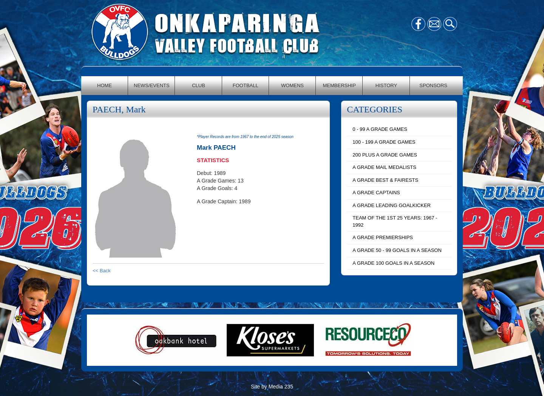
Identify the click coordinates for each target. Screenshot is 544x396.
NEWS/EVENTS (152, 85)
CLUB (198, 85)
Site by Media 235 (272, 387)
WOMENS (292, 85)
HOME (104, 85)
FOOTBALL (245, 85)
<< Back (102, 270)
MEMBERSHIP (339, 85)
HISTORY (386, 85)
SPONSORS (433, 85)
